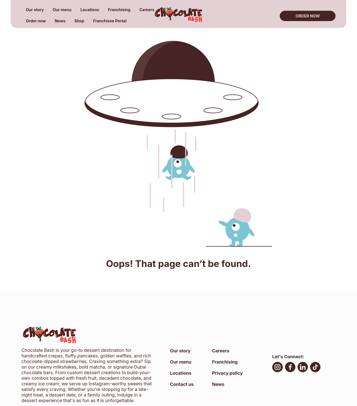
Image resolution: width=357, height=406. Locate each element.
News (60, 20)
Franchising (119, 9)
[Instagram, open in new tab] (277, 368)
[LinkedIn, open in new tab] (303, 368)
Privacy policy (227, 373)
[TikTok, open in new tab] (315, 368)
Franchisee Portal (110, 20)
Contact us (182, 384)
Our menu (62, 9)
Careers (147, 9)
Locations (89, 9)
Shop (79, 20)
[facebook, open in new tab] (290, 368)
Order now (36, 20)
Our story (35, 9)
